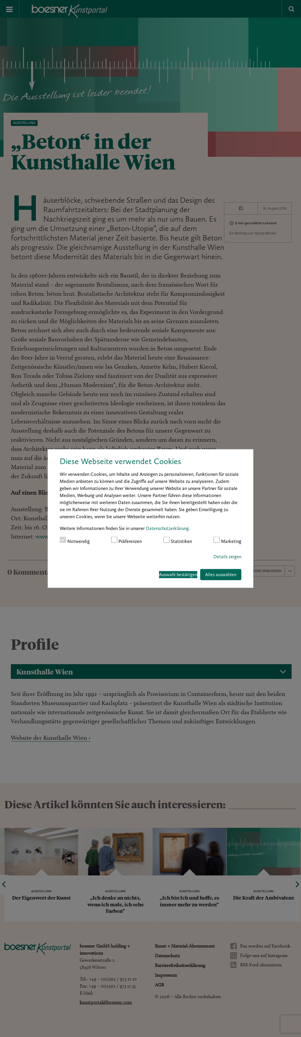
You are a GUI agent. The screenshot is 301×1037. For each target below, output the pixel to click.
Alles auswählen (220, 574)
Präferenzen (126, 540)
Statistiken (177, 540)
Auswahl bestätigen (178, 574)
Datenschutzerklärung (167, 528)
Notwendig (75, 540)
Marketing (227, 540)
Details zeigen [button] (227, 556)
